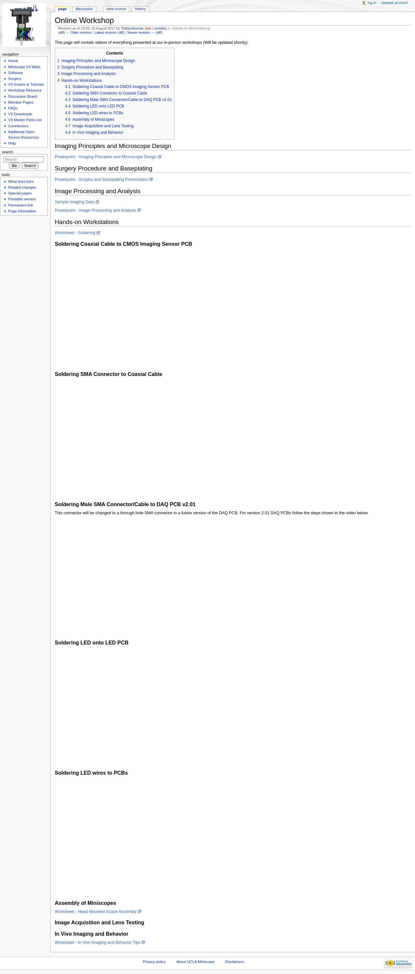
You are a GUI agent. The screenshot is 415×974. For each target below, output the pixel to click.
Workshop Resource (25, 90)
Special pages (19, 193)
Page (62, 9)
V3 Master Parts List (25, 120)
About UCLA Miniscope (195, 962)
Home (13, 61)
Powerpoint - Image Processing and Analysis (95, 210)
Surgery (14, 79)
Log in (372, 3)
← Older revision (78, 32)
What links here (21, 181)
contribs (160, 28)
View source (116, 9)
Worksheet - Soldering (75, 233)
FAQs (13, 108)
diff (61, 32)
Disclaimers (234, 962)
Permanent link (20, 205)
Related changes (22, 187)
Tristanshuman (132, 28)
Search (7, 152)
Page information (22, 211)
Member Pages (20, 102)
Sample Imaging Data (74, 202)
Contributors (18, 126)
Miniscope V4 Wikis (24, 67)
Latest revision (105, 32)
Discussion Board (22, 96)
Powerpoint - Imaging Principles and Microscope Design (106, 157)
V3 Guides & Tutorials (26, 84)
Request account (394, 3)
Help (12, 143)
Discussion (84, 9)
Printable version (22, 199)
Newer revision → (141, 32)
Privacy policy (154, 962)
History (140, 9)
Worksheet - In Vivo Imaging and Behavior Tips (97, 942)
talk (148, 28)
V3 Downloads (20, 114)
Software (15, 73)
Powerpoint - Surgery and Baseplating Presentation (101, 179)
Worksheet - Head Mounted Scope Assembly (95, 911)
